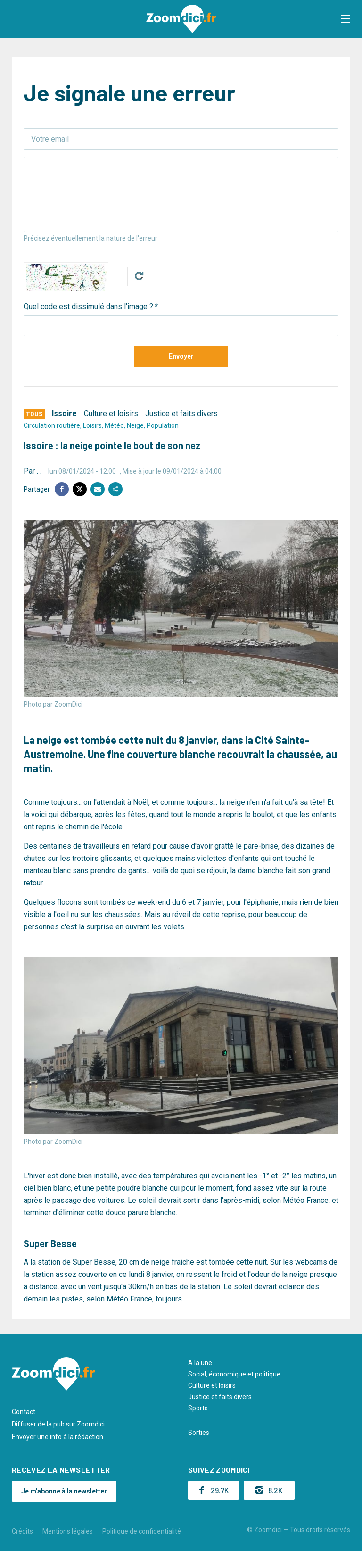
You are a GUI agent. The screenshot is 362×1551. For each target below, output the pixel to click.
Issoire (64, 413)
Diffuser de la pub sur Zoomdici (58, 1424)
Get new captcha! (139, 276)
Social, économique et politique (234, 1374)
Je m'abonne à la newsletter (64, 1491)
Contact (23, 1412)
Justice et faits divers (181, 413)
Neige (135, 425)
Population (163, 425)
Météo (114, 425)
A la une (200, 1363)
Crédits (22, 1531)
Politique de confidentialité (141, 1531)
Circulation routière (52, 425)
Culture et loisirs (111, 413)
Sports (198, 1408)
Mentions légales (67, 1531)
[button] (345, 19)
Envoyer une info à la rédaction (57, 1437)
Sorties (198, 1432)
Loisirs (92, 425)
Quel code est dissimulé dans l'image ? (88, 306)
